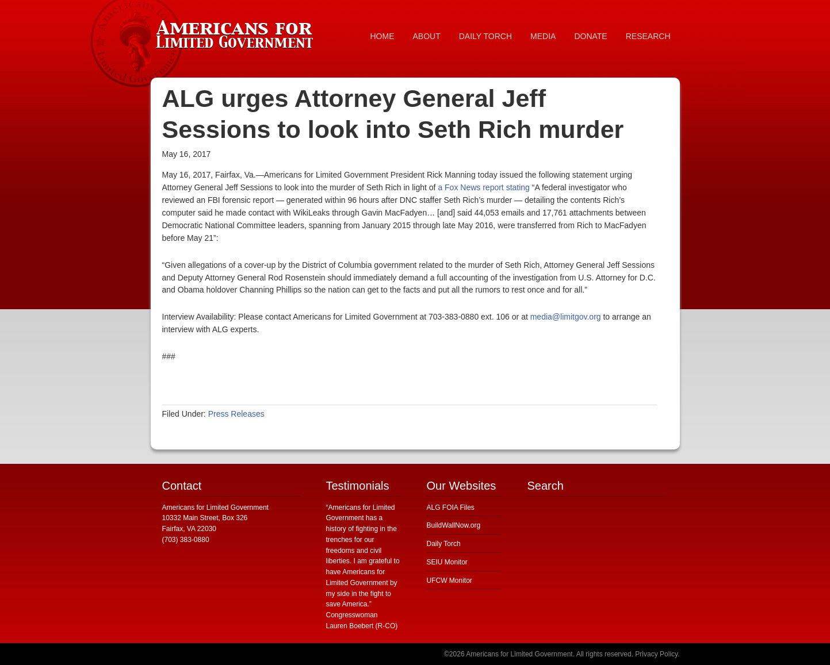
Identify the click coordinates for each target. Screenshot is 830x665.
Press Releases (236, 413)
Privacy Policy (656, 654)
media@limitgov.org (565, 316)
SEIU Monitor (447, 562)
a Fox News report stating (484, 187)
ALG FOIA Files (451, 507)
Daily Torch (444, 544)
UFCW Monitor (449, 580)
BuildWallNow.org (454, 525)
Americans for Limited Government (237, 31)
